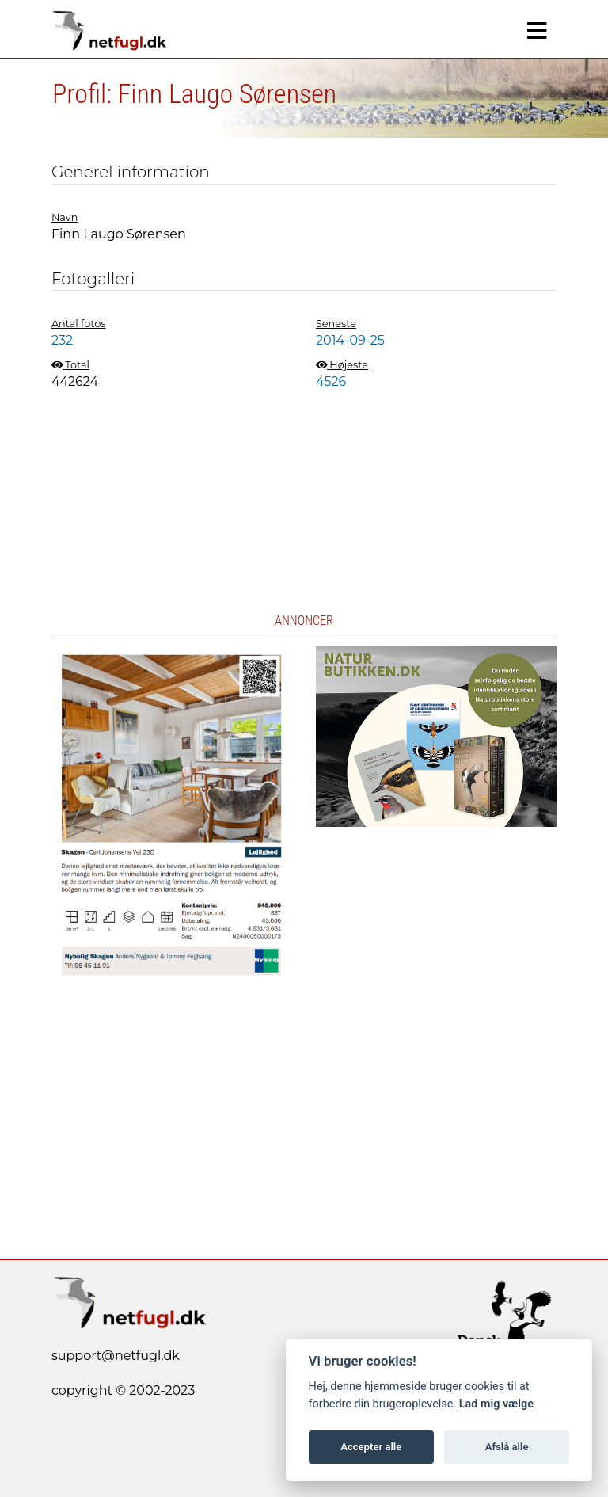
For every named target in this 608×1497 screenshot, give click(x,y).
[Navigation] (537, 31)
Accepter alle (370, 1447)
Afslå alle (507, 1447)
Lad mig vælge (496, 1404)
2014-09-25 (350, 340)
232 (62, 340)
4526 (331, 381)
